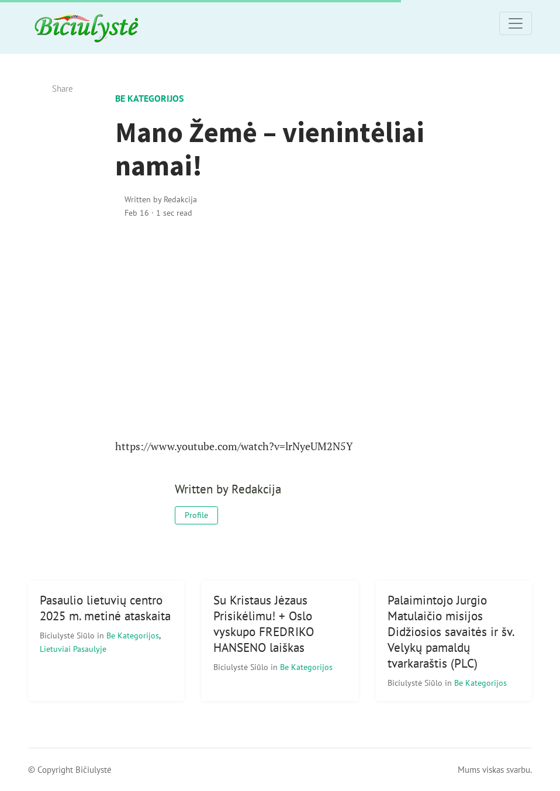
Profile (196, 515)
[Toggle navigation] (515, 23)
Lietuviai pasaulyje (73, 648)
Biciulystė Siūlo (68, 635)
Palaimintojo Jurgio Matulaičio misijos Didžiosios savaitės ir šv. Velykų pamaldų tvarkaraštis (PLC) (451, 631)
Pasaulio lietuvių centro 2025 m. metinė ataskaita (105, 608)
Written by (161, 199)
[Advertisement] (280, 329)
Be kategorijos (149, 98)
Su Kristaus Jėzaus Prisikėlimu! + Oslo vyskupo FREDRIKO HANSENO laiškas (263, 623)
